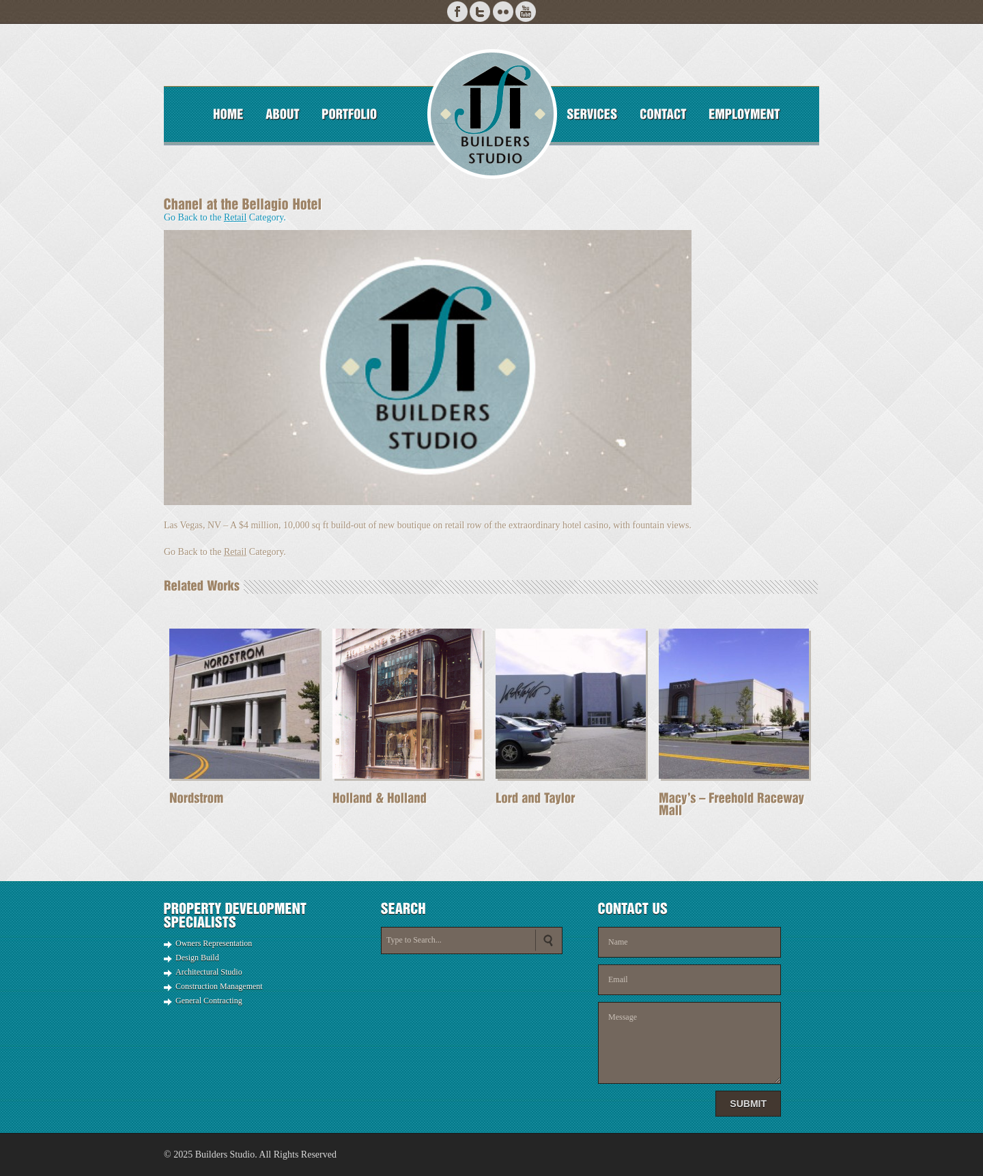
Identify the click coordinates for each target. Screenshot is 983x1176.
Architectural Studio (208, 972)
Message (689, 1043)
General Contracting (208, 1000)
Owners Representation (213, 943)
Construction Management (219, 986)
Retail (235, 217)
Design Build (197, 957)
